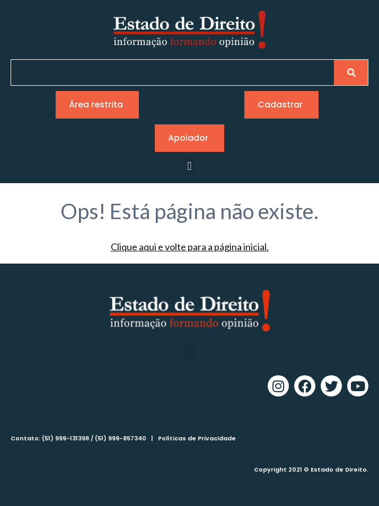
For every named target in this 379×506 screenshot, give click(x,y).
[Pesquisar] (351, 72)
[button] (189, 166)
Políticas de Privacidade (197, 438)
